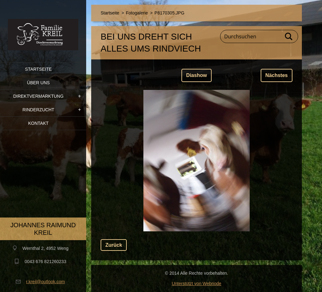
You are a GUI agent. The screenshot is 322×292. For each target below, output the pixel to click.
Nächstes (276, 75)
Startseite (38, 69)
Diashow (196, 75)
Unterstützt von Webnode (196, 283)
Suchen (289, 36)
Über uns (38, 82)
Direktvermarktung (38, 96)
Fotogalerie (137, 12)
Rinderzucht (38, 109)
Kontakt (38, 123)
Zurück (113, 245)
